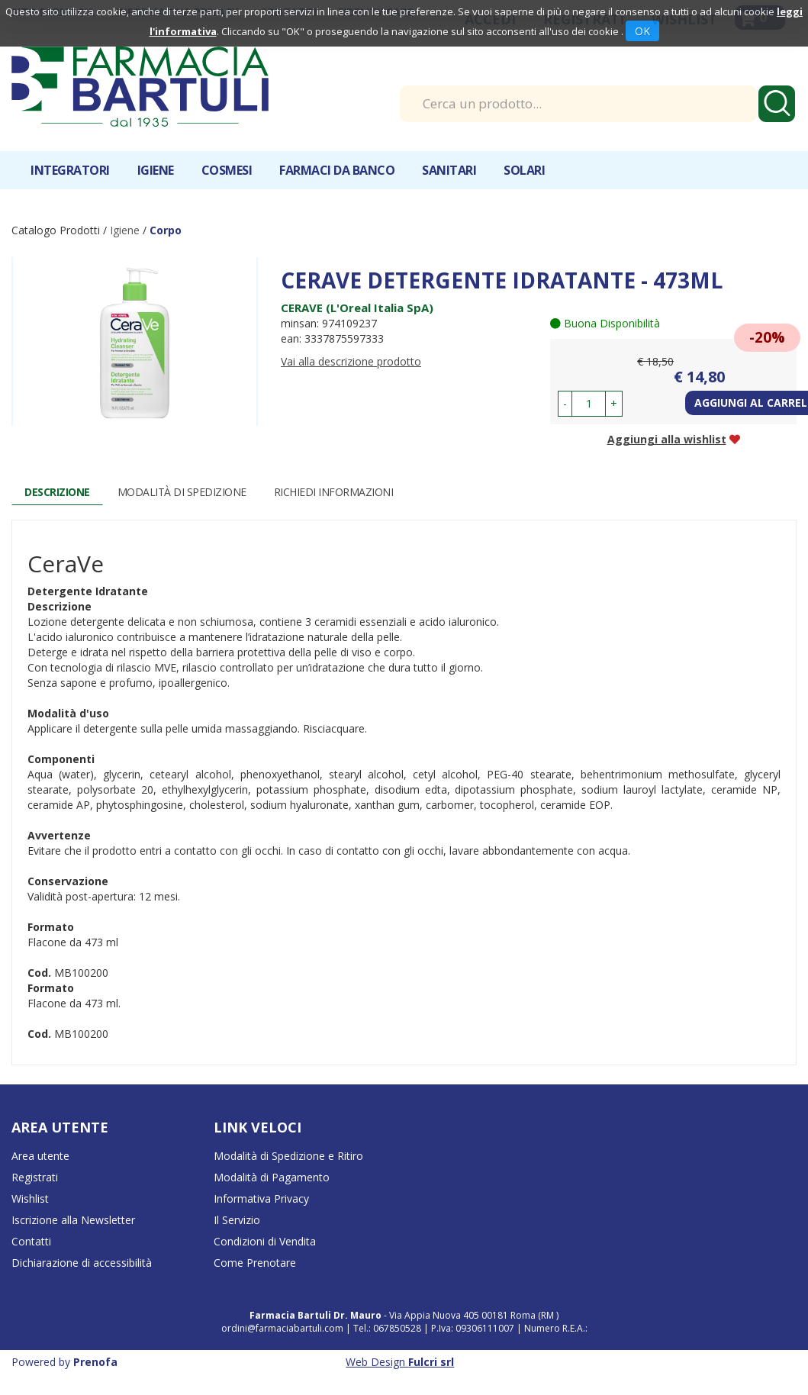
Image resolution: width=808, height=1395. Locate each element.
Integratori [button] (70, 170)
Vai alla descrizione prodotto (351, 361)
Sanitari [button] (449, 170)
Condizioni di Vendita (265, 1241)
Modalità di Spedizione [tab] (181, 492)
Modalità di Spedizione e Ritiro (288, 1156)
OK (642, 31)
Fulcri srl (431, 1362)
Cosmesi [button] (227, 170)
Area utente (40, 1156)
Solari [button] (524, 170)
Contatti (31, 1241)
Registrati (34, 1177)
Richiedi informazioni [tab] (334, 492)
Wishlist (30, 1198)
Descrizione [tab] (57, 492)
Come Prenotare (255, 1262)
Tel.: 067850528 (388, 1328)
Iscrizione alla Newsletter (73, 1220)
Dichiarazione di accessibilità (81, 1262)
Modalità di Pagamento (272, 1177)
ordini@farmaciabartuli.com (282, 1328)
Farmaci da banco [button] (336, 170)
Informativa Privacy (261, 1198)
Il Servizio (237, 1220)
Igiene (126, 230)
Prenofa (95, 1362)
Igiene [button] (155, 170)
